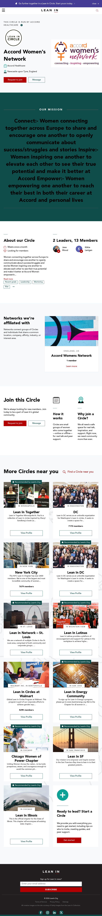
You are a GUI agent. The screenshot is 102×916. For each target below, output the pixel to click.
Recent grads (10, 282)
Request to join (15, 80)
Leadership (25, 282)
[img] (26, 495)
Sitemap (65, 902)
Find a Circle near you (77, 472)
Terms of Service (41, 902)
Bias (6, 287)
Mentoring (38, 282)
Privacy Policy (55, 902)
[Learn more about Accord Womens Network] (71, 331)
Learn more (75, 366)
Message (36, 80)
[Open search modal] (97, 11)
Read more (8, 279)
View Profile (26, 533)
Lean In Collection (73, 905)
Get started (69, 840)
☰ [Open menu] (3, 11)
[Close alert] (95, 3)
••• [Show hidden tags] (14, 287)
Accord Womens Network (71, 355)
